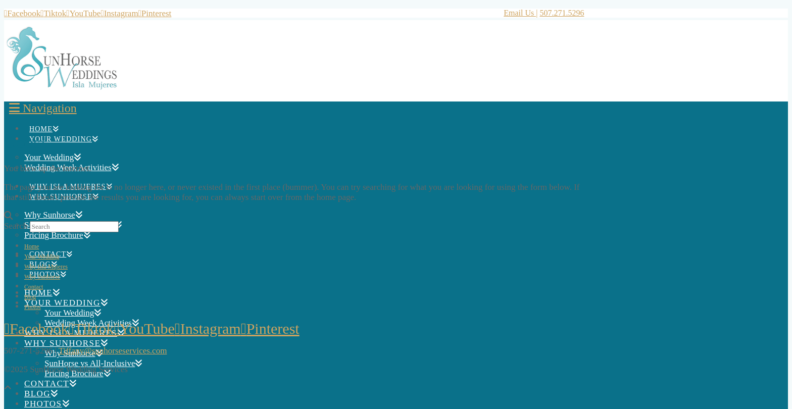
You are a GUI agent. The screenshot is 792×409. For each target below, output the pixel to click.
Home (31, 246)
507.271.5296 (561, 13)
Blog (30, 296)
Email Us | (520, 13)
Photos (32, 307)
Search (15, 226)
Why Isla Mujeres (46, 266)
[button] (43, 108)
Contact (33, 286)
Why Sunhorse (42, 276)
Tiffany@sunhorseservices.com (113, 350)
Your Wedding (41, 256)
